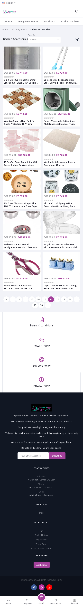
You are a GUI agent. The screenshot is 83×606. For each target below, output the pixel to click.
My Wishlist (41, 539)
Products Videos (70, 21)
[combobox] (44, 40)
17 (57, 299)
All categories (18, 29)
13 (32, 299)
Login (41, 530)
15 (44, 299)
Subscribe (57, 455)
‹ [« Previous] (6, 299)
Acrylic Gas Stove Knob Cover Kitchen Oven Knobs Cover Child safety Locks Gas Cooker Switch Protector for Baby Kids (60, 246)
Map (41, 512)
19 (70, 299)
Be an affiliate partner (41, 548)
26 (41, 305)
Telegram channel (28, 21)
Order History (41, 535)
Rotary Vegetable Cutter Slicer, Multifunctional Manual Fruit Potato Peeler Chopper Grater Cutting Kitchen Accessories (60, 122)
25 (35, 305)
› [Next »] (47, 305)
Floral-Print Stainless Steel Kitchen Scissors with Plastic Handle (18, 287)
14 (38, 299)
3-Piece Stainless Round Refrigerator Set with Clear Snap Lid (21, 246)
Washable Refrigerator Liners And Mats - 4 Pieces (59, 163)
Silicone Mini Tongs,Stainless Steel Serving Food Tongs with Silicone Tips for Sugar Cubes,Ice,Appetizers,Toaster (60, 81)
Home (8, 21)
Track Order (41, 544)
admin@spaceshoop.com (41, 495)
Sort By (31, 35)
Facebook (49, 21)
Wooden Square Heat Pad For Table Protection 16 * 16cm (19, 122)
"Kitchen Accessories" (39, 29)
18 (64, 299)
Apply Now (41, 564)
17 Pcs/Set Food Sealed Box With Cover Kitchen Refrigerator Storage (20, 163)
